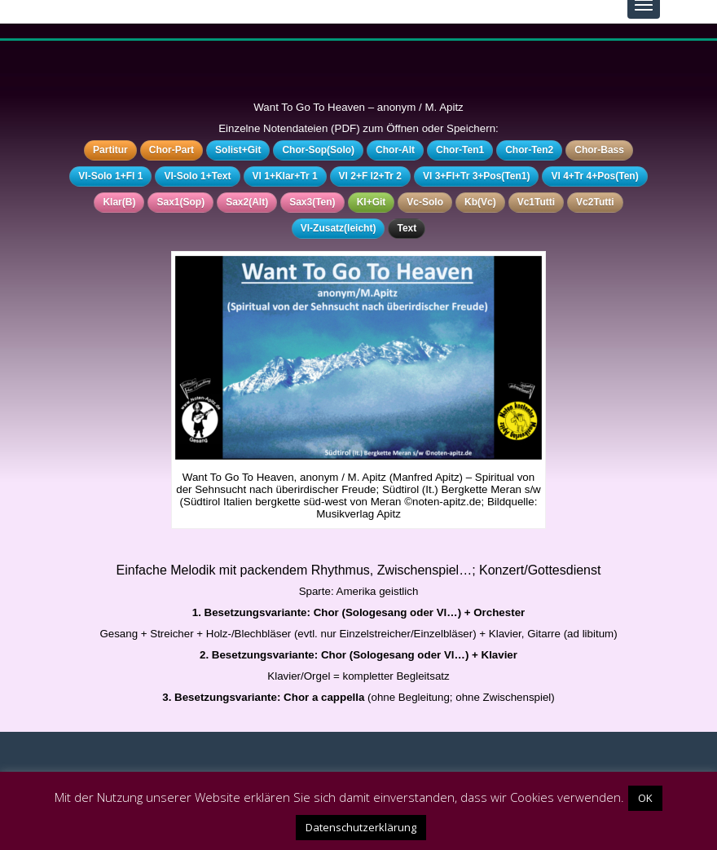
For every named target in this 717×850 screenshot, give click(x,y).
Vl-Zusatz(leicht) (338, 228)
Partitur (110, 150)
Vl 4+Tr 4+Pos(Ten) (594, 176)
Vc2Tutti (595, 202)
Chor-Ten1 (460, 150)
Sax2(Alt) (247, 202)
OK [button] (645, 798)
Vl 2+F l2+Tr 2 (370, 176)
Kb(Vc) (480, 202)
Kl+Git (371, 202)
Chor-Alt (395, 150)
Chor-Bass (599, 150)
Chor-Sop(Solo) (318, 150)
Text (406, 228)
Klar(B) (119, 202)
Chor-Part (171, 150)
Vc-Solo (425, 202)
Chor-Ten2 (529, 150)
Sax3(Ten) (312, 202)
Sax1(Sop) (180, 202)
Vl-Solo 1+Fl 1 (110, 176)
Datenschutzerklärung (361, 827)
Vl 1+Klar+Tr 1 (285, 176)
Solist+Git (238, 150)
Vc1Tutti (536, 202)
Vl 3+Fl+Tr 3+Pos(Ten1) (476, 176)
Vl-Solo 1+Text (197, 176)
